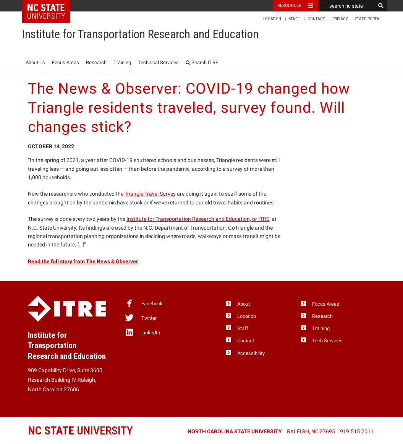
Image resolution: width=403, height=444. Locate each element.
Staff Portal (368, 18)
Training (122, 62)
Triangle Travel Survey (150, 194)
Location (272, 18)
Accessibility (251, 353)
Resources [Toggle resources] (289, 5)
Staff (294, 18)
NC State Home (51, 6)
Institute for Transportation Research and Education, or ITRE (197, 219)
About (243, 304)
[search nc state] (346, 5)
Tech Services (327, 341)
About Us (35, 62)
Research (96, 62)
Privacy (340, 18)
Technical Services (158, 62)
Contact (316, 18)
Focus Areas (65, 62)
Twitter (141, 317)
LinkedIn (142, 332)
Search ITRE (202, 62)
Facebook (144, 303)
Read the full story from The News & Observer (83, 261)
